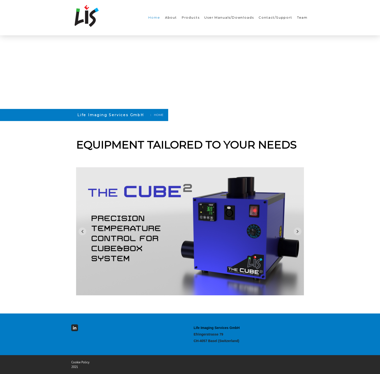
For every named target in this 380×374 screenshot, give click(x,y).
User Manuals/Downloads (229, 17)
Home (154, 17)
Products (191, 17)
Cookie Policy (80, 362)
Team (302, 17)
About (171, 17)
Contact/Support (275, 17)
